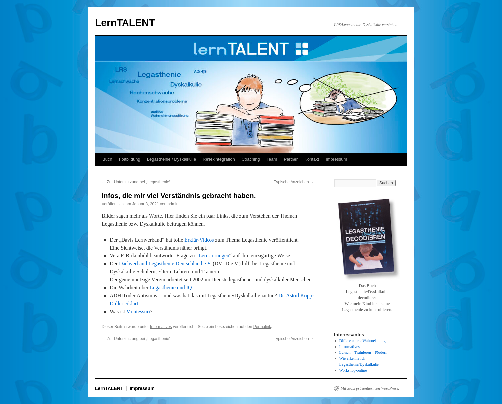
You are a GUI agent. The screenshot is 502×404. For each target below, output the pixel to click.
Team (272, 159)
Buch (107, 159)
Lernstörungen (214, 255)
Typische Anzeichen (294, 182)
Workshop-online (353, 370)
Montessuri (138, 311)
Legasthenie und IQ (171, 287)
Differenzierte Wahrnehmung (362, 340)
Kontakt (311, 159)
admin (173, 204)
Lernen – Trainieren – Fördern (363, 352)
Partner (291, 159)
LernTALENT (125, 22)
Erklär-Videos (199, 240)
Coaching (251, 159)
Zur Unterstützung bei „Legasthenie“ (136, 182)
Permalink (262, 326)
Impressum (336, 159)
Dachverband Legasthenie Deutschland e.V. (165, 263)
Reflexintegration (219, 159)
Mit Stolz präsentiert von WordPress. (370, 388)
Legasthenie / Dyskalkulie (171, 159)
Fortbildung (129, 159)
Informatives (161, 326)
